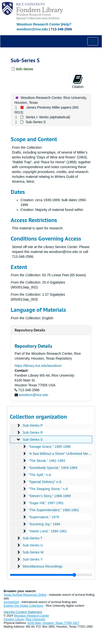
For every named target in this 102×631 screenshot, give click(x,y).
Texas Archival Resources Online (25, 594)
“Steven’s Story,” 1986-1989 (49, 496)
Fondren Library (14, 619)
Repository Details (30, 330)
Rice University (35, 619)
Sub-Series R (33, 432)
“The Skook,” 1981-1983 (46, 461)
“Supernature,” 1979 (43, 517)
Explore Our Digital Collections (23, 605)
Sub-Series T (32, 538)
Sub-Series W (33, 552)
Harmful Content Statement (23, 612)
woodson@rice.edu (33, 395)
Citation (77, 81)
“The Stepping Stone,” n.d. (48, 489)
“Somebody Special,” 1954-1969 (52, 468)
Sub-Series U (33, 545)
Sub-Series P (33, 425)
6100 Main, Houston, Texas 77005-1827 (53, 623)
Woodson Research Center (38, 24)
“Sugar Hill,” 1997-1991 (46, 503)
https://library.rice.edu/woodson (38, 366)
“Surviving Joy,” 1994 (44, 524)
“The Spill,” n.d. (40, 475)
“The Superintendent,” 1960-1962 (53, 510)
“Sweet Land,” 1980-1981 (47, 531)
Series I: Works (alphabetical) (48, 117)
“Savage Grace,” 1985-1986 (49, 447)
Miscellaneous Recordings (42, 566)
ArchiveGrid (11, 602)
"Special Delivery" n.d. (45, 482)
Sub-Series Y (33, 559)
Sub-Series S (33, 439)
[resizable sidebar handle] (51, 575)
